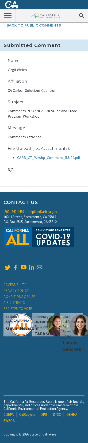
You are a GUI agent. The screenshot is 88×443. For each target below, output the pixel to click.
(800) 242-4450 (14, 211)
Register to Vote (18, 308)
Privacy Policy (16, 290)
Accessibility (15, 284)
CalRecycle (27, 414)
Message (16, 128)
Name (14, 60)
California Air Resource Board (45, 15)
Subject (16, 102)
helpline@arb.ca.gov (42, 211)
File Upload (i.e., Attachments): (39, 148)
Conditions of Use (19, 296)
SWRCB (9, 420)
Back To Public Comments (34, 25)
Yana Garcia (47, 333)
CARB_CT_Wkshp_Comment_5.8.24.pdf (48, 157)
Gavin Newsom (22, 328)
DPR (44, 414)
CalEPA (9, 414)
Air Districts (14, 302)
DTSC (57, 414)
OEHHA (71, 414)
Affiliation (17, 81)
